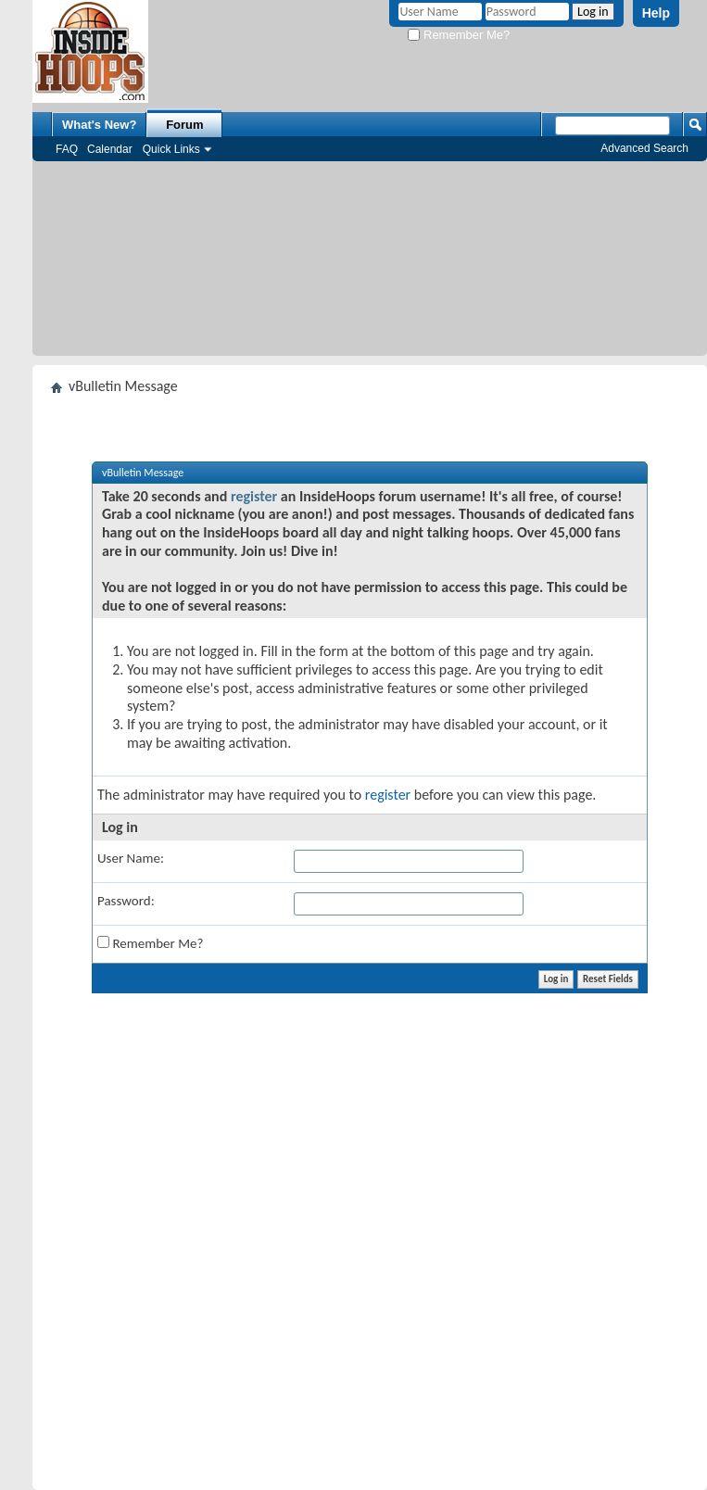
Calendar (110, 149)
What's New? (99, 125)
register (254, 496)
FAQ (67, 149)
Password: (126, 900)
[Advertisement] (370, 263)
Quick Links (171, 149)
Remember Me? (459, 35)
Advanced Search (644, 148)
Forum (184, 125)
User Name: (130, 858)
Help (656, 13)
